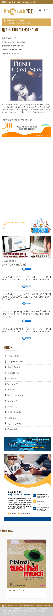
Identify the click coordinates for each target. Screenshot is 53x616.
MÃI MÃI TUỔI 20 (16, 590)
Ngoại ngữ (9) (12, 423)
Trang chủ (9, 21)
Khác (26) (10, 418)
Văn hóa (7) (11, 401)
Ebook (21, 21)
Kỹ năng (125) (12, 389)
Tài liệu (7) (10, 406)
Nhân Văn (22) (12, 378)
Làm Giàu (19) (12, 367)
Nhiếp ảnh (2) (12, 412)
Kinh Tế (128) (12, 356)
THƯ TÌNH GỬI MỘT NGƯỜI (19, 23)
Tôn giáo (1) (11, 429)
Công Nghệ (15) (13, 361)
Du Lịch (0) (11, 384)
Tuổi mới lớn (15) (13, 395)
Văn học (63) (11, 373)
